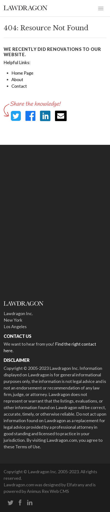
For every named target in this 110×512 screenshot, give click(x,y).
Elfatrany (75, 484)
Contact (19, 86)
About (17, 79)
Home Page (22, 73)
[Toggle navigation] (100, 8)
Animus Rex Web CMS (48, 491)
